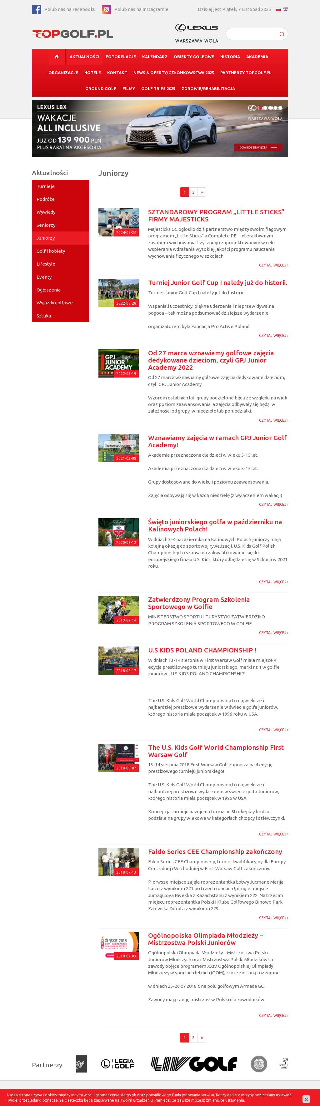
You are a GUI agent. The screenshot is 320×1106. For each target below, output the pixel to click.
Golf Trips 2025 (158, 88)
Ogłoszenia (49, 289)
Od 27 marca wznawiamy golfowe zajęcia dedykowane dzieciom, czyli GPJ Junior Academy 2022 (211, 360)
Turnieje (46, 186)
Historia (230, 56)
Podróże (46, 199)
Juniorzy (46, 238)
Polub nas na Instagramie (141, 9)
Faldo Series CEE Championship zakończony (215, 851)
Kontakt (117, 72)
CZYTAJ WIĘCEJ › (273, 265)
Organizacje (63, 72)
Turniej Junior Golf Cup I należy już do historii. (217, 282)
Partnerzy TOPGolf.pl (246, 72)
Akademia (257, 56)
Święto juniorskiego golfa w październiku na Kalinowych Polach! (215, 525)
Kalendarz (155, 56)
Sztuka (44, 315)
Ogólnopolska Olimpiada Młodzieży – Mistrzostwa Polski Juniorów (205, 938)
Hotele (92, 72)
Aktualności (84, 56)
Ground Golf (100, 88)
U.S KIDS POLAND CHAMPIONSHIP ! (202, 650)
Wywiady (46, 212)
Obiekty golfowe (194, 56)
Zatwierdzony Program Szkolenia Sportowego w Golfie (199, 603)
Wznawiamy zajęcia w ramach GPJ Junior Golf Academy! (217, 441)
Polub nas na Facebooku (70, 9)
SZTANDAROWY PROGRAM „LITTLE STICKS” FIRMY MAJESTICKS (216, 215)
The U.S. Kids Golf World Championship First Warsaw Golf (216, 750)
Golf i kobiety (51, 251)
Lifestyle (46, 263)
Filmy (128, 88)
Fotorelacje (121, 56)
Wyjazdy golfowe (55, 302)
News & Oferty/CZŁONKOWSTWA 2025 (173, 72)
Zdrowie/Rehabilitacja (208, 88)
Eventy (44, 277)
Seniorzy (46, 225)
